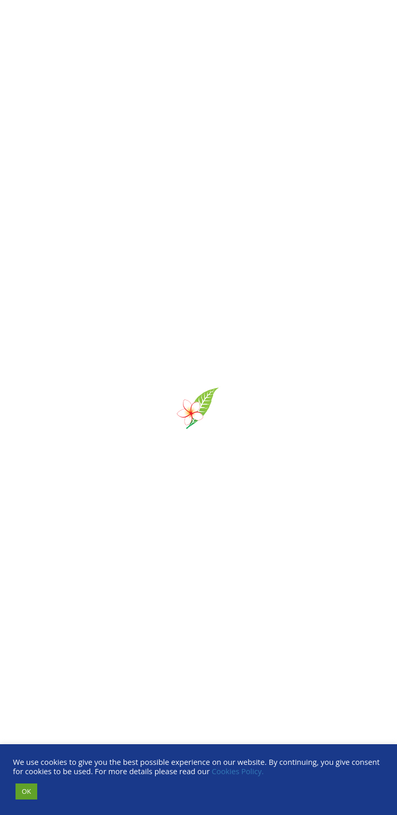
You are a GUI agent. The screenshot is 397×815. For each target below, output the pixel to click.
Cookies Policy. (237, 771)
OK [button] (26, 791)
